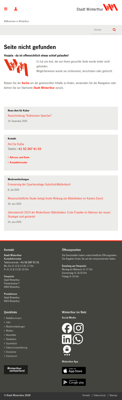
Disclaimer (11, 351)
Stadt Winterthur (44, 87)
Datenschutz (100, 395)
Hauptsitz (9, 276)
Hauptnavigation (6, 9)
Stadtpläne (11, 339)
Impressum (11, 356)
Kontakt (86, 395)
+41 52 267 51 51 (29, 262)
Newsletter (11, 335)
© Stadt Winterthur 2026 (17, 395)
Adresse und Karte (20, 157)
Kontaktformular (18, 162)
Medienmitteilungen (15, 326)
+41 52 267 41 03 (29, 149)
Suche (25, 83)
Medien (9, 330)
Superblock (11, 343)
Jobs (8, 322)
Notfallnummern (14, 318)
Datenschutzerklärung (16, 347)
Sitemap (113, 395)
